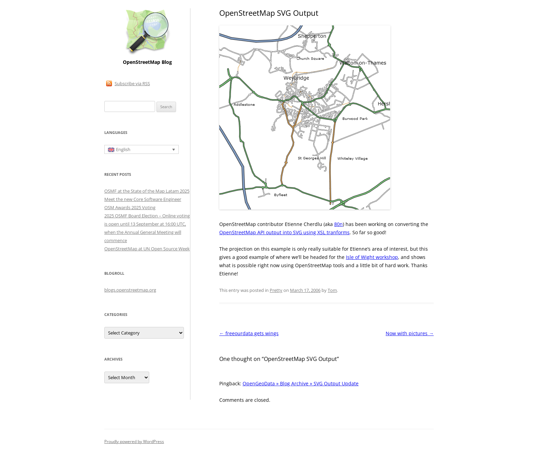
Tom (332, 290)
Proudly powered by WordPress (134, 441)
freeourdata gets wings (249, 333)
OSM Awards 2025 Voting (129, 207)
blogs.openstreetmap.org (130, 290)
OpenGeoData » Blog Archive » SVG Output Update (301, 383)
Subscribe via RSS (132, 83)
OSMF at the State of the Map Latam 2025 (146, 191)
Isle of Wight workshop (372, 257)
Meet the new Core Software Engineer (142, 199)
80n (338, 224)
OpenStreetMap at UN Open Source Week (147, 249)
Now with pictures (410, 333)
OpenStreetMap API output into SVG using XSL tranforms (284, 232)
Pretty (276, 290)
